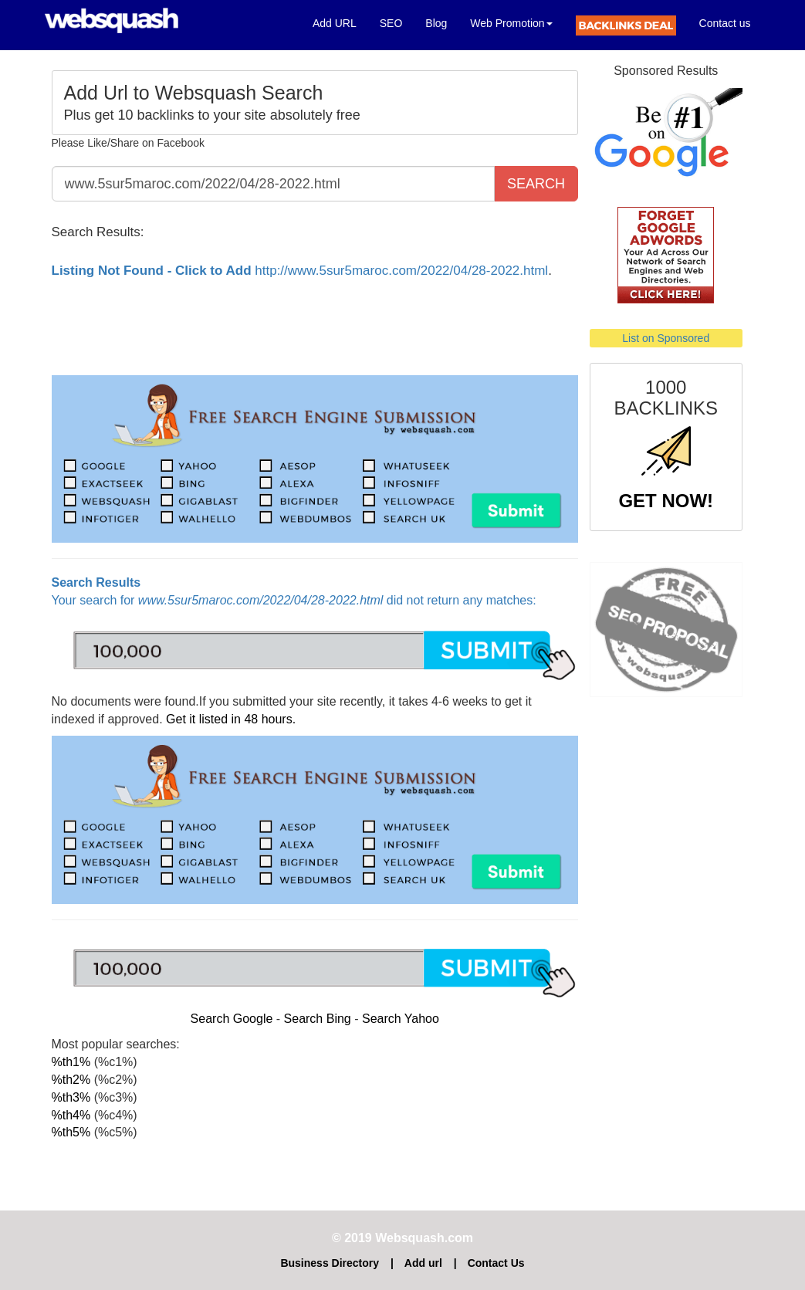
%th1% (71, 1061)
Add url (423, 1263)
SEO (391, 23)
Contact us (725, 23)
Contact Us (496, 1263)
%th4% (71, 1115)
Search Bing (317, 1018)
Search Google (232, 1018)
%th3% (71, 1097)
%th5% (71, 1132)
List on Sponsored (665, 338)
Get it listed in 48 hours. (231, 719)
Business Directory (329, 1263)
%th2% (71, 1079)
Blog (436, 23)
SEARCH (536, 183)
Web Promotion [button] (511, 23)
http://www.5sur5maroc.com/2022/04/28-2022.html (300, 270)
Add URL (340, 22)
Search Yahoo (400, 1018)
